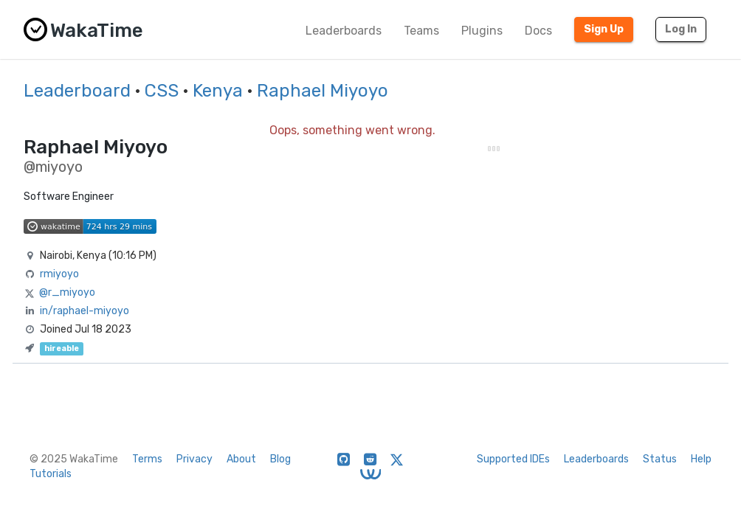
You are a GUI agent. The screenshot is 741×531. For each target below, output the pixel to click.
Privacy (194, 459)
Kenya (218, 90)
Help (701, 459)
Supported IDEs (513, 459)
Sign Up (604, 29)
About (241, 459)
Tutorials (51, 474)
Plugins (482, 31)
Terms (147, 459)
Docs (538, 31)
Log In (681, 29)
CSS (162, 90)
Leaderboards (344, 31)
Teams (421, 31)
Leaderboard (77, 90)
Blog (280, 459)
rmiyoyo (59, 274)
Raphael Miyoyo (322, 90)
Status (660, 459)
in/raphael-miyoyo (84, 311)
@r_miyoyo (67, 292)
